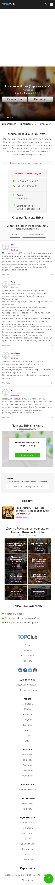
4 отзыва (28, 93)
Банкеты (27, 725)
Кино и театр (27, 833)
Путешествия (27, 859)
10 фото (9, 117)
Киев (28, 874)
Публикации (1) (28, 124)
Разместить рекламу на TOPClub (28, 486)
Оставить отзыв (14, 99)
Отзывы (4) (45, 124)
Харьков (19, 874)
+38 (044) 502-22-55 (27, 185)
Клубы (27, 709)
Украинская (23, 198)
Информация (9, 124)
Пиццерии (27, 720)
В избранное (40, 99)
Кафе (27, 730)
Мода (27, 854)
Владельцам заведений (27, 685)
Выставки (27, 765)
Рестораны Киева (14, 613)
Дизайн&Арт (27, 844)
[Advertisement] (27, 37)
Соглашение (27, 655)
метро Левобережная (28, 208)
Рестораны (27, 90)
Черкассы (27, 880)
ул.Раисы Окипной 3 (27, 181)
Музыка (27, 838)
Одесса (9, 874)
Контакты (27, 661)
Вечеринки (27, 754)
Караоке (27, 714)
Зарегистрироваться (34, 235)
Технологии (27, 849)
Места (27, 698)
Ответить (6, 275)
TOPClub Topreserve (27, 690)
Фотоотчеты (27, 798)
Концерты (27, 760)
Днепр (36, 874)
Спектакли (27, 770)
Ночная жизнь (27, 823)
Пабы (27, 735)
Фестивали (27, 776)
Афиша (27, 749)
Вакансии (27, 650)
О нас (27, 645)
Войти (14, 235)
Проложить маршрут (27, 428)
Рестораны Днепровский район (22, 618)
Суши (27, 741)
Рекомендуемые (27, 789)
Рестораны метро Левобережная (22, 622)
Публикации (27, 817)
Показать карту (27, 455)
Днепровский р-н (26, 205)
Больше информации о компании (27, 163)
